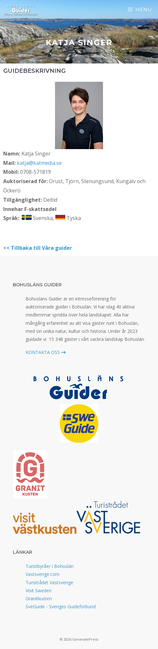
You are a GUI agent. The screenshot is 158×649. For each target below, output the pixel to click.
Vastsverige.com (42, 574)
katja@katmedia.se (39, 162)
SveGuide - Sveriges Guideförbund (61, 606)
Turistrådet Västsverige (49, 582)
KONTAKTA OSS (46, 352)
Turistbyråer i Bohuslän (50, 566)
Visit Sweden (38, 590)
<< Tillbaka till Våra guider (37, 247)
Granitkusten (39, 598)
